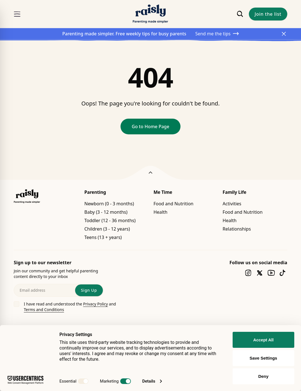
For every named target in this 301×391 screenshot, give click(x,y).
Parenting (95, 192)
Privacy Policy (95, 304)
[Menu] (17, 14)
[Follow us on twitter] (259, 272)
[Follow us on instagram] (248, 272)
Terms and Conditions (44, 309)
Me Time (163, 192)
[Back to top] (150, 173)
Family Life (234, 192)
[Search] (239, 14)
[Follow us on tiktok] (282, 272)
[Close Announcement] (284, 33)
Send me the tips (217, 34)
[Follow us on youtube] (271, 272)
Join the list (268, 14)
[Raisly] (150, 14)
